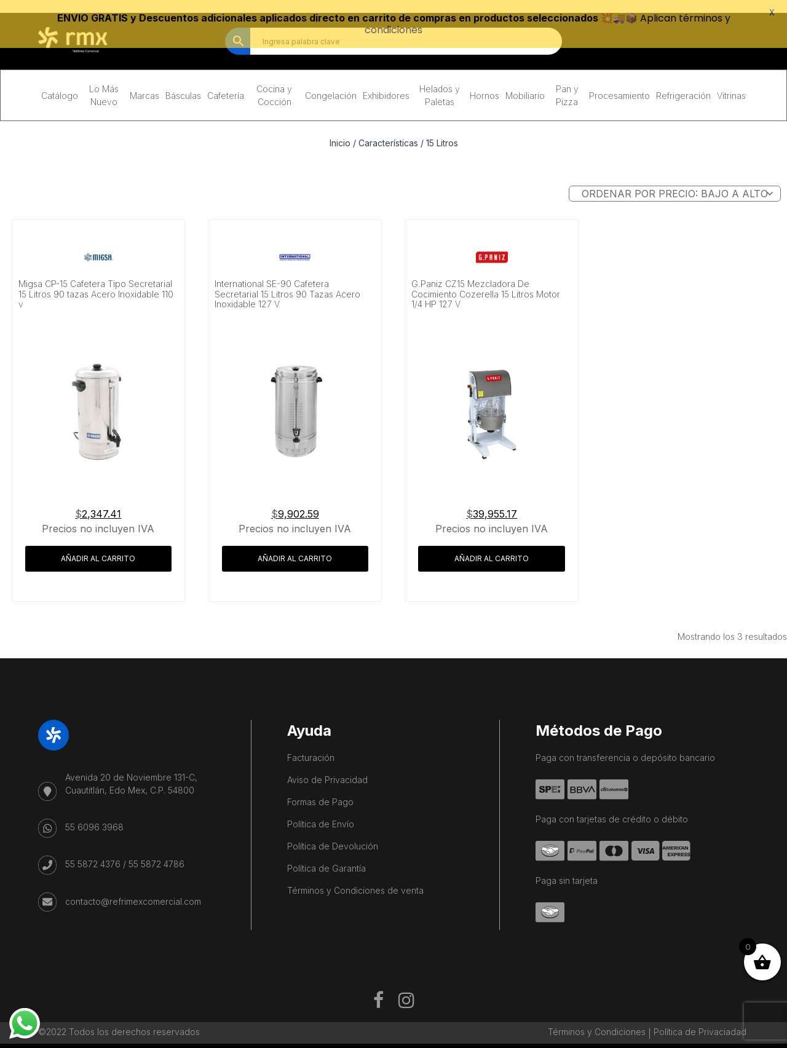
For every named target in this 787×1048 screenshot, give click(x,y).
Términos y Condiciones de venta (355, 878)
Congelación (331, 83)
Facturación (310, 745)
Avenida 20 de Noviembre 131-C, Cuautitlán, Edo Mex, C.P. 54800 (131, 771)
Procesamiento (619, 83)
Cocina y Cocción (274, 83)
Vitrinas (731, 83)
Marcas (144, 83)
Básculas (183, 83)
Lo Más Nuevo (104, 83)
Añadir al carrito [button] (98, 546)
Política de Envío (320, 811)
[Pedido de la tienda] (675, 181)
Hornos (484, 83)
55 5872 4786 (156, 851)
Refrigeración (683, 83)
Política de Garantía (326, 856)
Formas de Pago (320, 789)
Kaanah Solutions (435, 1041)
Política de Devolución (332, 834)
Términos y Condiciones (597, 1019)
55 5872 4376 (93, 851)
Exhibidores (386, 83)
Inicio (340, 130)
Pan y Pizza (567, 83)
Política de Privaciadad (700, 1019)
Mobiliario (525, 83)
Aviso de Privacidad (327, 767)
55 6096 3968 (94, 815)
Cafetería (225, 83)
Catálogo (59, 83)
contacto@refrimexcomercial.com (133, 889)
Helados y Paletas (439, 83)
